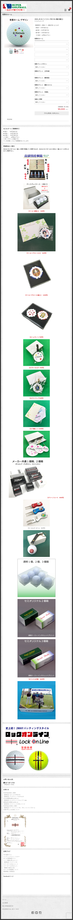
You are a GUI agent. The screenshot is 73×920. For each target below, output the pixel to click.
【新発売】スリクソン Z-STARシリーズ (14, 804)
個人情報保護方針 (7, 906)
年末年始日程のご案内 (9, 793)
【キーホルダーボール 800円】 (36, 514)
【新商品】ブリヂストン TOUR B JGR (13, 796)
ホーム (4, 899)
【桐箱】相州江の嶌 (9, 867)
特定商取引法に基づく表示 (10, 909)
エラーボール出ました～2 (10, 864)
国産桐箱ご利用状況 (9, 871)
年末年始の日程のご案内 (10, 806)
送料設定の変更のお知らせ (10, 802)
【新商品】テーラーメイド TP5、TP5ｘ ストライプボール (19, 807)
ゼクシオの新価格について (10, 869)
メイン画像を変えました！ (10, 860)
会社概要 (5, 903)
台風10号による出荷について (11, 809)
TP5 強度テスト (7, 854)
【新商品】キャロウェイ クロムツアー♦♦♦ (15, 800)
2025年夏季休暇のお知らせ (11, 798)
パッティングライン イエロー (11, 856)
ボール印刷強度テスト (9, 858)
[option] (18, 33)
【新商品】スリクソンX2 (10, 862)
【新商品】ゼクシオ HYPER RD (11, 794)
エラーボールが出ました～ (10, 866)
